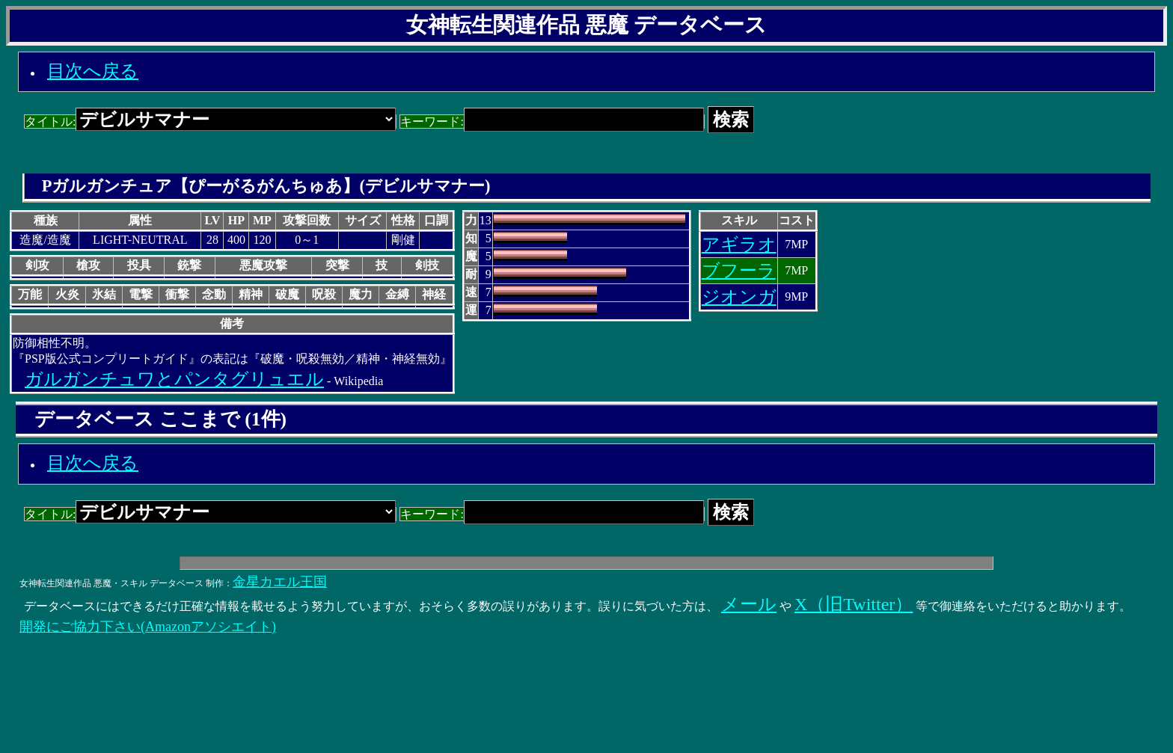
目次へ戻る (92, 71)
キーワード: (551, 121)
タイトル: (210, 121)
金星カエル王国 (280, 581)
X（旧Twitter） (853, 604)
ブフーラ (739, 270)
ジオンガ (739, 297)
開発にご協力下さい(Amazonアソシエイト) (147, 626)
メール (749, 604)
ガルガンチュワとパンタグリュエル (174, 379)
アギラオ (739, 244)
